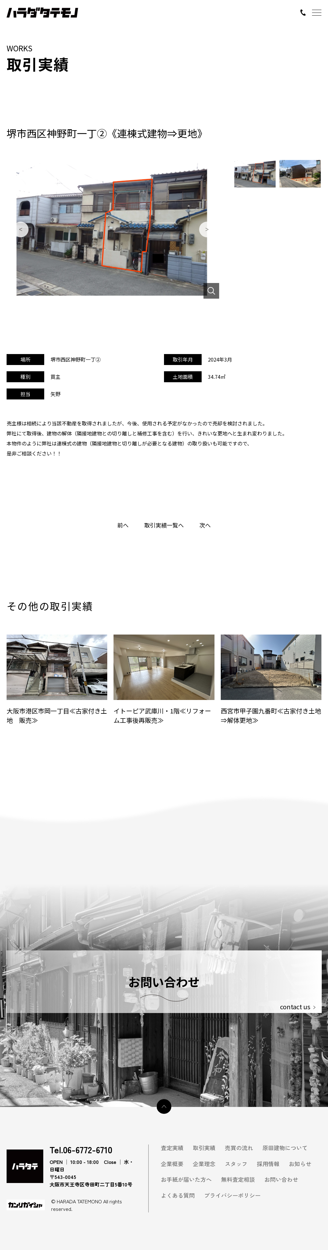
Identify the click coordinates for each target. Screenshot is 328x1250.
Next (207, 229)
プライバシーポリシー (232, 1195)
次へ (205, 525)
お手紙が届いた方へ (186, 1179)
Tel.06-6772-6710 (81, 1150)
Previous (21, 229)
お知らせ (300, 1163)
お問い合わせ (281, 1179)
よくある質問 (178, 1195)
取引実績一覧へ (164, 525)
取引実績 (204, 1148)
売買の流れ (239, 1148)
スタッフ (236, 1163)
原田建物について (285, 1148)
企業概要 (172, 1163)
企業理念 (204, 1163)
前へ (123, 525)
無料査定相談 (238, 1179)
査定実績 (172, 1148)
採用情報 (268, 1163)
